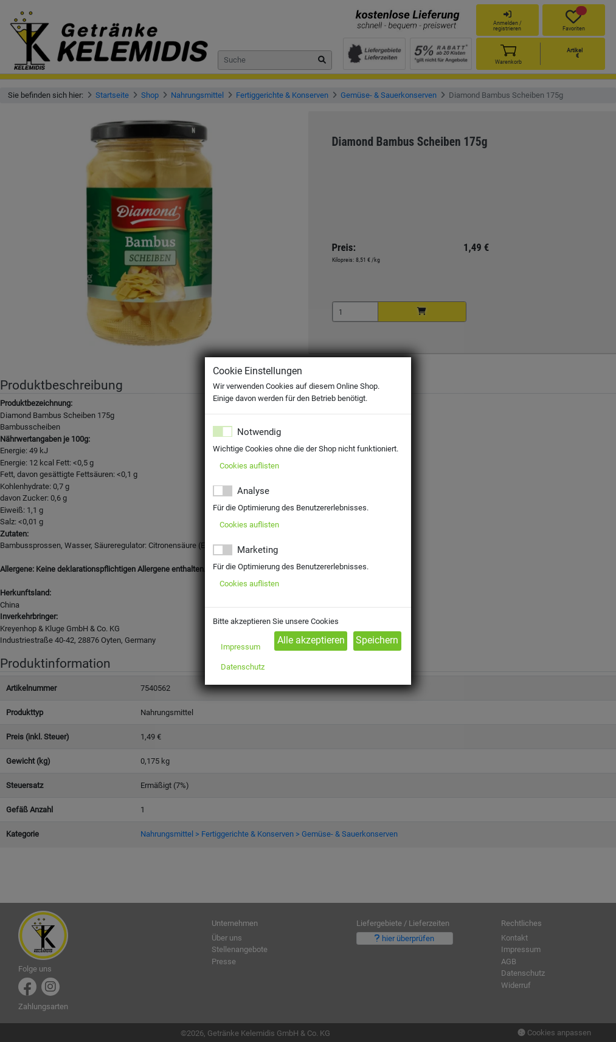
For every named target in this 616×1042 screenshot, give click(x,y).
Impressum (240, 646)
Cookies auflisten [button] (249, 465)
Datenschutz (243, 666)
